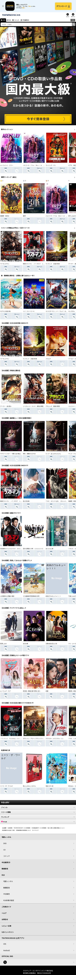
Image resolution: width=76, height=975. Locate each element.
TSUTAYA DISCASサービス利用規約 (22, 828)
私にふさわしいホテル (29, 786)
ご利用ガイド (6, 907)
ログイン (73, 16)
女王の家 (25, 643)
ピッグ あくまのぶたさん (53, 453)
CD (10, 20)
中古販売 (6, 894)
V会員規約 (10, 828)
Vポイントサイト (8, 932)
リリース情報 (38, 812)
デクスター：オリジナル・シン (54, 738)
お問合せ (5, 919)
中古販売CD (26, 20)
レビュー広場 (6, 926)
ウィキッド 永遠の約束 (53, 264)
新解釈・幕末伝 (4, 216)
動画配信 (5, 869)
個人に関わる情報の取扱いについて (56, 828)
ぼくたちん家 (49, 548)
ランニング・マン (51, 165)
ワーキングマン (4, 264)
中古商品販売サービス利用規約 (39, 828)
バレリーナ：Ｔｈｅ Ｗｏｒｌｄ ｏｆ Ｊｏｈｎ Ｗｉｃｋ (40, 165)
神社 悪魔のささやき (29, 453)
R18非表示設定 (8, 900)
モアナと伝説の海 (5, 311)
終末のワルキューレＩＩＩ (53, 596)
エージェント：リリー (6, 165)
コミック (16, 20)
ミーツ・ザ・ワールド (6, 786)
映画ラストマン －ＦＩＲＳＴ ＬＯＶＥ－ (35, 264)
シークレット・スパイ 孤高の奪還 (33, 406)
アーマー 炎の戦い (6, 406)
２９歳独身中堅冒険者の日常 (31, 596)
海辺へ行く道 (49, 786)
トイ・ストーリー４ (28, 311)
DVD (4, 20)
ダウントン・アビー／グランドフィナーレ (35, 738)
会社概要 (4, 828)
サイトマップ (35, 830)
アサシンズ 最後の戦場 (53, 406)
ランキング (38, 817)
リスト (67, 16)
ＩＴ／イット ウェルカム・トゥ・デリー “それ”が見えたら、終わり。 (21, 738)
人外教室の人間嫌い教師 (7, 596)
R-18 (38, 821)
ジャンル (38, 807)
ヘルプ (4, 913)
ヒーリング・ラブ (5, 691)
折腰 (47, 691)
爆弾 (24, 216)
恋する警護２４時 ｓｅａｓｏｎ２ (33, 548)
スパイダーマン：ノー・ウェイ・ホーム (57, 311)
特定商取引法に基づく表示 (8, 830)
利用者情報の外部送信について (23, 830)
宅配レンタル (8, 881)
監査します (3, 643)
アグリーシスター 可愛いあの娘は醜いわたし (13, 453)
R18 (73, 20)
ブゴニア (48, 358)
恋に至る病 (26, 501)
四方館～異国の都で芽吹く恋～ (32, 691)
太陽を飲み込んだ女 (51, 643)
